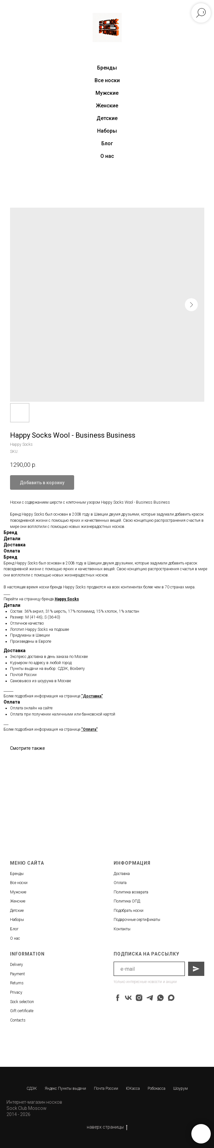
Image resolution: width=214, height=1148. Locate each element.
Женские (107, 106)
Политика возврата (131, 892)
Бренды (17, 873)
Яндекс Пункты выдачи (65, 1088)
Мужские (107, 93)
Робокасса (156, 1088)
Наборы (107, 131)
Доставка (122, 873)
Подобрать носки (128, 910)
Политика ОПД (127, 901)
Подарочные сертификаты (137, 919)
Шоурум (180, 1088)
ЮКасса (133, 1088)
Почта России (106, 1088)
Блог (107, 143)
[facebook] (118, 998)
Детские (107, 118)
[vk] (128, 998)
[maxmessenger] (171, 998)
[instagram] (139, 998)
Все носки (107, 80)
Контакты (122, 929)
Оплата (120, 882)
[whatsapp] (160, 998)
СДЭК (32, 1088)
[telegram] (150, 998)
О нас (107, 156)
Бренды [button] (107, 68)
